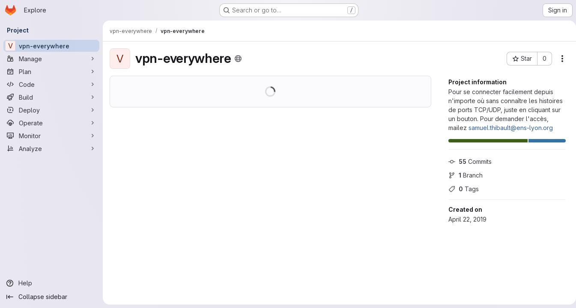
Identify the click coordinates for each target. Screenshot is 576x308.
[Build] (51, 97)
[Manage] (51, 59)
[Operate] (51, 123)
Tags (460, 188)
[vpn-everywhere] (51, 46)
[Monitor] (51, 136)
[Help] (51, 283)
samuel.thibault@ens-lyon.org (507, 127)
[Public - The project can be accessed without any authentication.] (238, 58)
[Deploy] (51, 110)
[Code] (51, 84)
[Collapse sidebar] (51, 297)
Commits (466, 161)
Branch (462, 175)
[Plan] (51, 71)
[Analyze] (51, 148)
